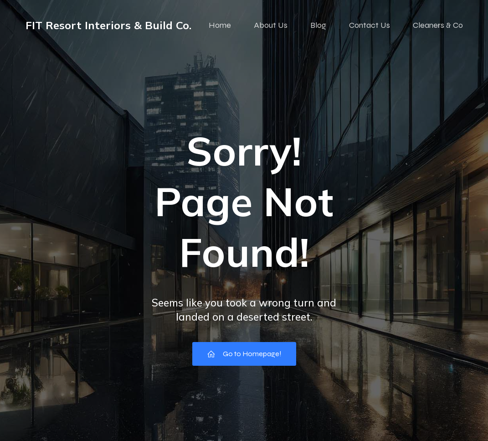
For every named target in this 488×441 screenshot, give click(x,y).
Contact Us (369, 25)
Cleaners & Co (438, 25)
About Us (271, 25)
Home (220, 25)
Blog (318, 25)
